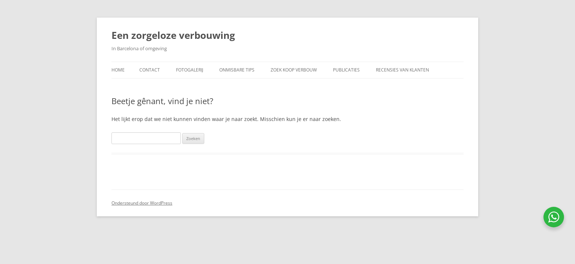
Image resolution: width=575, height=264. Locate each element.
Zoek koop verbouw (294, 70)
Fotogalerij (189, 70)
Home (118, 70)
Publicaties (346, 70)
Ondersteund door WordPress (141, 203)
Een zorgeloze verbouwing (173, 35)
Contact (149, 70)
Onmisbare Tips (236, 70)
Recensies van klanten (402, 70)
